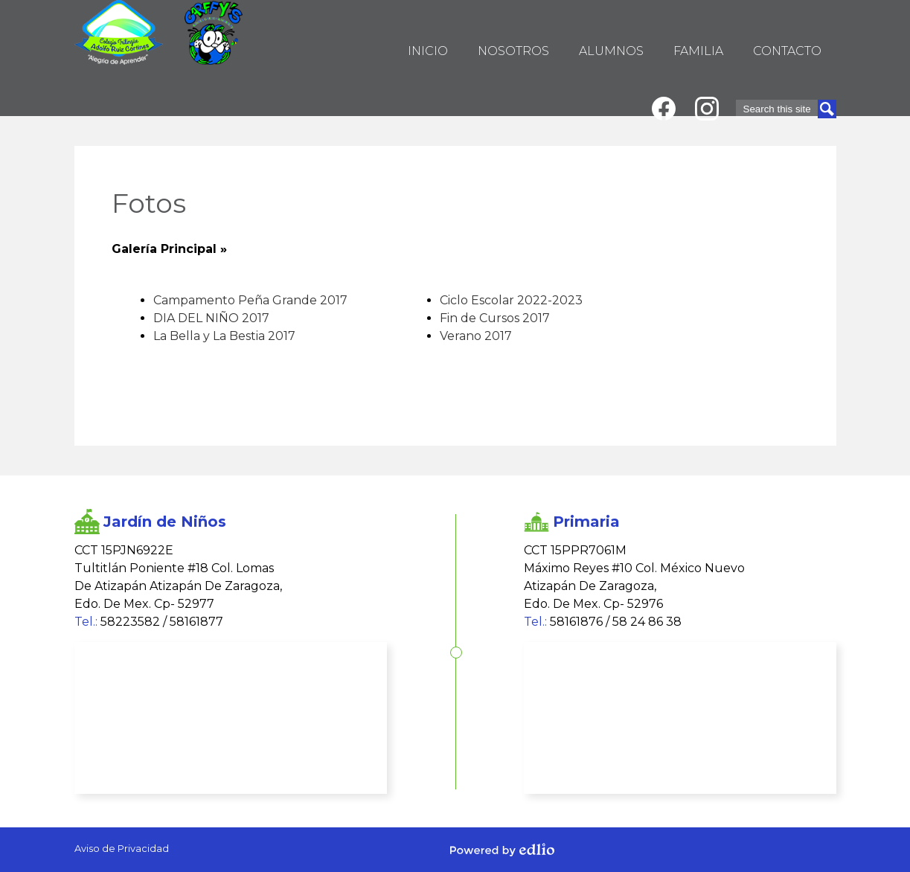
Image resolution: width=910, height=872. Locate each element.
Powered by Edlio (502, 849)
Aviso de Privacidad (121, 848)
